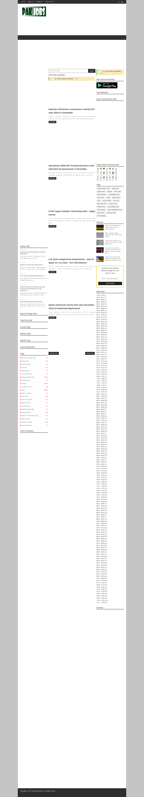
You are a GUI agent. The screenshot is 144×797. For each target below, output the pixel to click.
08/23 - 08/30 (100, 407)
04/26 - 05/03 (100, 442)
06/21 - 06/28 (100, 425)
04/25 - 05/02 (100, 337)
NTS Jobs (25, 396)
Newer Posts (54, 353)
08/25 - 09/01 (100, 512)
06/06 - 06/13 (100, 326)
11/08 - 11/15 (100, 385)
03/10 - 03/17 (100, 565)
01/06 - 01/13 (100, 585)
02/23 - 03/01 (100, 460)
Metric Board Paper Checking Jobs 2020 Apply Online (113, 234)
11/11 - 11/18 (100, 602)
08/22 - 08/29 (100, 302)
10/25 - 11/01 (100, 387)
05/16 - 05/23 (100, 332)
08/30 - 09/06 (100, 405)
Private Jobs (26, 406)
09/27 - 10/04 (100, 396)
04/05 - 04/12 (100, 449)
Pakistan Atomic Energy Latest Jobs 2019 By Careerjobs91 (113, 227)
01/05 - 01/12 (100, 471)
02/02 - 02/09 (100, 462)
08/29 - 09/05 (100, 299)
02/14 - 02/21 (100, 354)
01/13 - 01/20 (100, 583)
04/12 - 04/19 (100, 447)
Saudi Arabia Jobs (28, 409)
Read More (52, 122)
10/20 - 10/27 (100, 495)
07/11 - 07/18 (100, 315)
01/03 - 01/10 (100, 367)
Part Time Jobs (27, 399)
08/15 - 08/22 (100, 304)
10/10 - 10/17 (100, 297)
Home (23, 1)
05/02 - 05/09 (100, 335)
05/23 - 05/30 (100, 330)
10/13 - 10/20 (100, 497)
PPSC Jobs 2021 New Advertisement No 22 (32, 276)
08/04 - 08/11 (100, 519)
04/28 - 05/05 (100, 550)
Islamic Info (26, 387)
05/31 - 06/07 (100, 431)
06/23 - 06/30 (100, 532)
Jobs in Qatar (26, 393)
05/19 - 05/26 (100, 543)
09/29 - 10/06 (100, 501)
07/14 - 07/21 (100, 525)
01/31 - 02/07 (100, 359)
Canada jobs (26, 364)
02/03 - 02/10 (100, 576)
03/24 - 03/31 (100, 561)
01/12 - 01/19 (100, 468)
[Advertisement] (90, 19)
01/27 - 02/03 (100, 578)
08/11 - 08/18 (100, 517)
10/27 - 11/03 (100, 493)
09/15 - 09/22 (100, 506)
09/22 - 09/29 (100, 503)
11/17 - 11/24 (100, 486)
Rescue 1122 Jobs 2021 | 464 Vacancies (31, 265)
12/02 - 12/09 (100, 596)
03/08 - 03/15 (100, 457)
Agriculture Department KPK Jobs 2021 (31, 301)
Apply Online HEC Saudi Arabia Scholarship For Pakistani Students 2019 (113, 258)
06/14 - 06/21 (100, 427)
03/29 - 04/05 (100, 451)
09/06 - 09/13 (100, 403)
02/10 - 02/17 (100, 574)
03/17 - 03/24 (100, 563)
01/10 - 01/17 (100, 365)
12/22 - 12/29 (100, 475)
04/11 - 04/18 (100, 341)
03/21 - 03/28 (100, 348)
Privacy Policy (49, 1)
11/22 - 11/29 (100, 381)
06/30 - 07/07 (100, 530)
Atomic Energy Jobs (29, 358)
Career (24, 367)
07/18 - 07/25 (100, 313)
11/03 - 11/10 (100, 490)
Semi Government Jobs (30, 415)
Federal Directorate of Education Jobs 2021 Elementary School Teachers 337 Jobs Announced (32, 288)
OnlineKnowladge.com (38, 791)
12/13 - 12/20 (100, 374)
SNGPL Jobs (26, 419)
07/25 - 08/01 (100, 310)
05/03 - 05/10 (100, 440)
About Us (30, 1)
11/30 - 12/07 (100, 295)
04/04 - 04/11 (100, 343)
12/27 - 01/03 (100, 370)
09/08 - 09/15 (100, 508)
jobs (23, 390)
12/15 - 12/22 (100, 477)
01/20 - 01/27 (100, 580)
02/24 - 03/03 (100, 569)
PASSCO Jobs (26, 403)
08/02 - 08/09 (100, 414)
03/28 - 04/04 (100, 346)
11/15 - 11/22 (100, 383)
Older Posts (89, 353)
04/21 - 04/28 (100, 552)
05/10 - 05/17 (100, 438)
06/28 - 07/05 (100, 422)
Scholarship (26, 412)
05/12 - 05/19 (100, 545)
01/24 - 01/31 (100, 361)
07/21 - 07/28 (100, 523)
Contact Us (39, 1)
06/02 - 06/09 (100, 539)
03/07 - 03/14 (100, 352)
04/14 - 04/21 (100, 554)
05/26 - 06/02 (100, 541)
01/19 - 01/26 (100, 466)
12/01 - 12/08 (100, 482)
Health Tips (26, 380)
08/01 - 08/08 (100, 308)
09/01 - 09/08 (100, 510)
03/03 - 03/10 (100, 567)
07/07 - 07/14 (100, 528)
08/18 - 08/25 (100, 514)
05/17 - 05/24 (100, 436)
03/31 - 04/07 (100, 558)
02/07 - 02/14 (100, 357)
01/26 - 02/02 (100, 464)
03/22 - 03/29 (100, 453)
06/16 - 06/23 (100, 534)
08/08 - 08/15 (100, 306)
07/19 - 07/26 (100, 418)
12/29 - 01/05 (100, 473)
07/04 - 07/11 (100, 317)
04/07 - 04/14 (100, 556)
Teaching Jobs (27, 422)
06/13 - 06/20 (100, 324)
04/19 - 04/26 (100, 444)
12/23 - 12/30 (100, 589)
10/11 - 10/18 (100, 392)
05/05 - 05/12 (100, 547)
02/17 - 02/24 (100, 572)
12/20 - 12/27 (100, 372)
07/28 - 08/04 (100, 521)
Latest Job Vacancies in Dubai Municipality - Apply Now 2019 (113, 242)
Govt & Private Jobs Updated (65, 79)
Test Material (27, 425)
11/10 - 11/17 (100, 488)
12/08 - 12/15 (100, 479)
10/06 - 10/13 (100, 499)
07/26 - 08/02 (100, 416)
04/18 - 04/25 (100, 339)
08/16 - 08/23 (100, 409)
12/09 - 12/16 (100, 593)
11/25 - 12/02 (100, 598)
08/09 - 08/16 (100, 411)
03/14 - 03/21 (100, 350)
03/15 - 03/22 (100, 455)
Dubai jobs (25, 371)
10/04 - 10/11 (100, 394)
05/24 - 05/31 (100, 433)
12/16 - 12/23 (100, 591)
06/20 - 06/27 (100, 321)
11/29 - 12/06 (100, 378)
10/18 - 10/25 (100, 389)
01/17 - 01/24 (100, 363)
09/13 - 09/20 (100, 400)
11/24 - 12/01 (100, 484)
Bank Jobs (25, 361)
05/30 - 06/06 (100, 328)
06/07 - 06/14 (100, 429)
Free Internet (27, 374)
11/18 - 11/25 (100, 600)
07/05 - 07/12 (100, 420)
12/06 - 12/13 (100, 376)
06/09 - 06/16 (100, 536)
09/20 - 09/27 (100, 398)
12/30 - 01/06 (100, 587)
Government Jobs (28, 377)
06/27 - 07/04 (100, 319)
